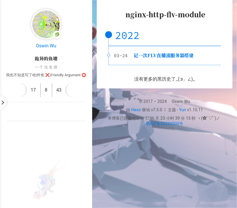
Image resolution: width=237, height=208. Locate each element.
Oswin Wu (46, 46)
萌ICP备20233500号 (164, 123)
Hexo (136, 109)
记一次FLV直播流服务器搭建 (164, 55)
